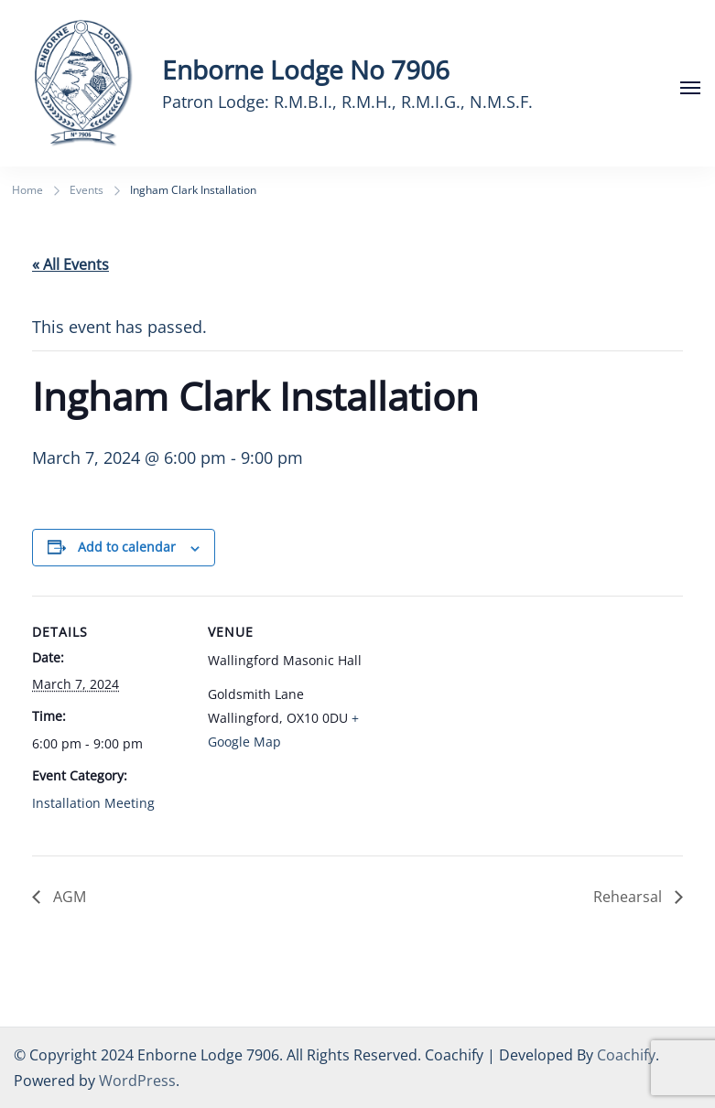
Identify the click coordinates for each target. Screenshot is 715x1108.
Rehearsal (629, 897)
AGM (67, 897)
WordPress (137, 1080)
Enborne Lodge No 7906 (306, 69)
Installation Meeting (93, 803)
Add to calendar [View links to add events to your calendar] (127, 546)
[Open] (690, 88)
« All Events (70, 264)
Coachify (626, 1055)
